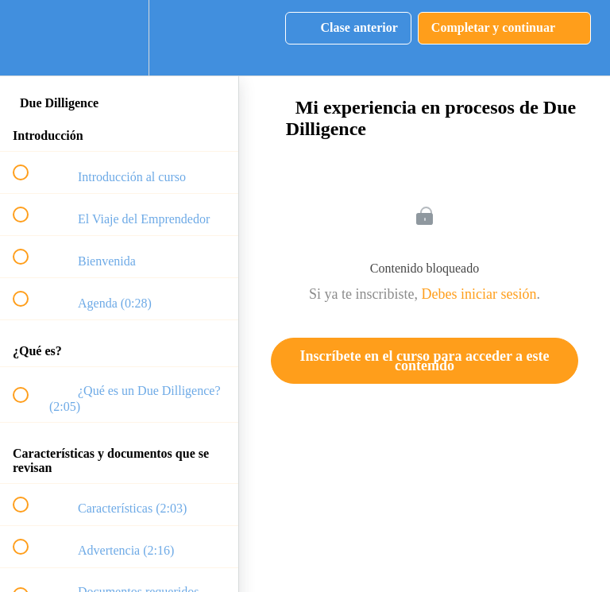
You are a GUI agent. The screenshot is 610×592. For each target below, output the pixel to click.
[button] (29, 37)
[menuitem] (119, 37)
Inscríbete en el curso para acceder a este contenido (424, 360)
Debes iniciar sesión (479, 294)
